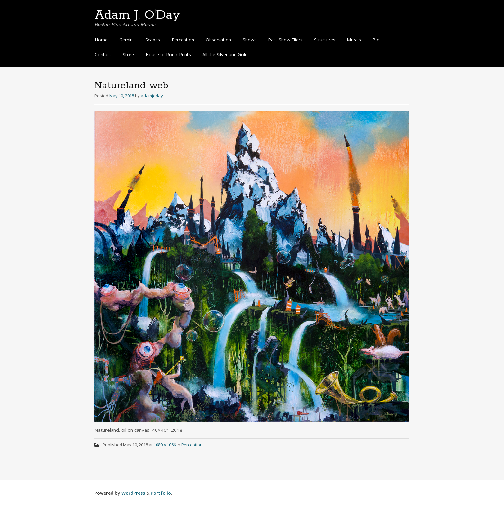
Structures (324, 40)
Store (128, 54)
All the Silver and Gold (225, 54)
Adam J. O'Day (137, 15)
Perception (183, 40)
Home (101, 40)
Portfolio (161, 493)
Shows (249, 40)
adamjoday (152, 96)
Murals (354, 40)
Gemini (126, 40)
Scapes (152, 40)
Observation (218, 40)
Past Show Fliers (285, 40)
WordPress (133, 493)
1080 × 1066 (165, 445)
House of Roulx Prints (168, 54)
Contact (103, 54)
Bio (376, 40)
